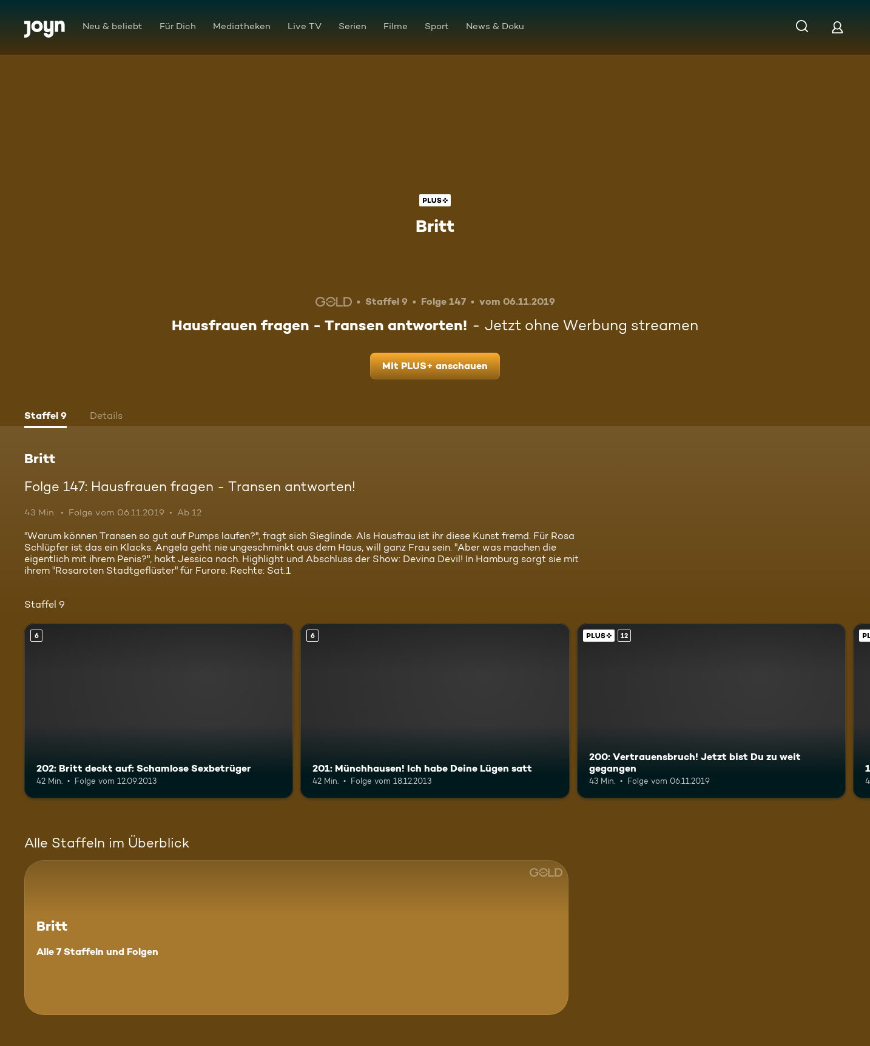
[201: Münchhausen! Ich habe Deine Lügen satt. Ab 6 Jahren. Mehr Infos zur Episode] (434, 710)
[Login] (837, 27)
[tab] (45, 417)
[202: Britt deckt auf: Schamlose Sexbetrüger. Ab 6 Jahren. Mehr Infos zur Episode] (158, 710)
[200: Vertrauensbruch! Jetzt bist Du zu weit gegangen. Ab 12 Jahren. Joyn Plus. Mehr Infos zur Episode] (711, 710)
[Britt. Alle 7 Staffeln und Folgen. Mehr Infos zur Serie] (296, 937)
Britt (435, 226)
